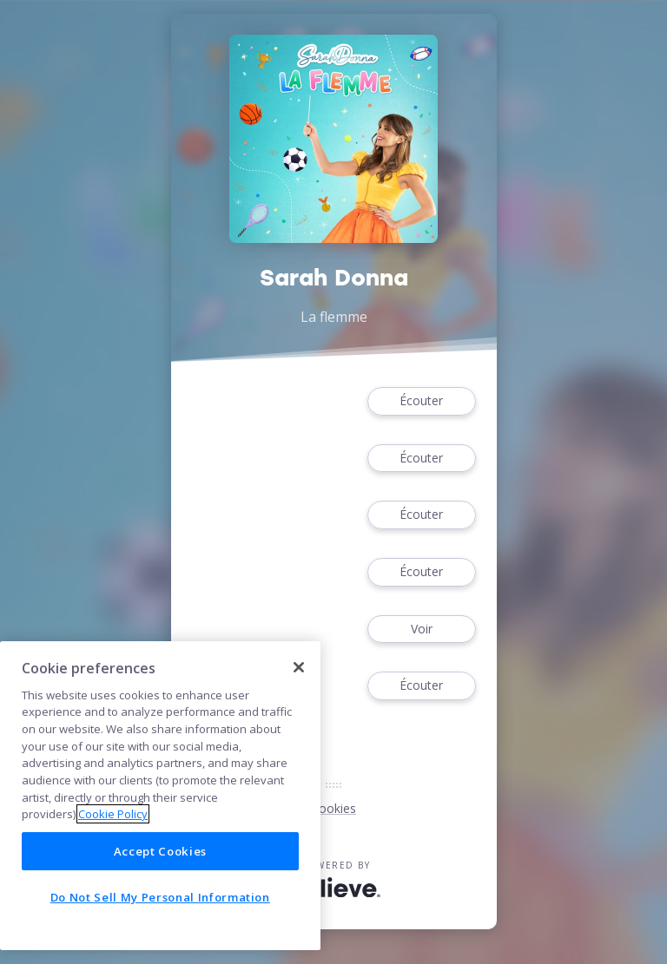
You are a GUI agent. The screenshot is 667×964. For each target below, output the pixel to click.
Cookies (333, 808)
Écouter (421, 401)
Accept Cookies (160, 851)
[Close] (299, 667)
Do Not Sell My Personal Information (160, 897)
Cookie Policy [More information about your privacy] (113, 814)
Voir (421, 629)
